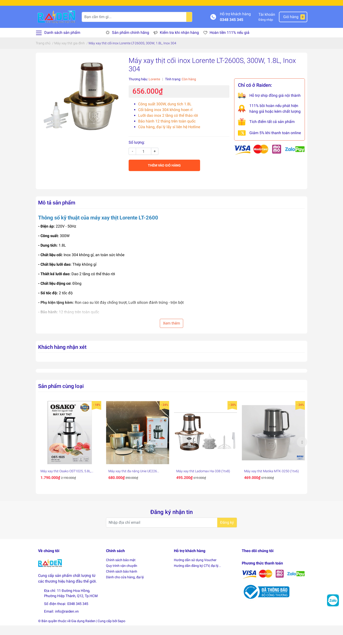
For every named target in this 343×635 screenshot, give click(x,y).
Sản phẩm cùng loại (61, 395)
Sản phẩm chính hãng (130, 42)
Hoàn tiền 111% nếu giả (229, 42)
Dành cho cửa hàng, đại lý (125, 587)
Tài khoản (266, 24)
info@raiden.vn (67, 621)
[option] (70, 451)
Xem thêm (171, 332)
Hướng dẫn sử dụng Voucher (195, 569)
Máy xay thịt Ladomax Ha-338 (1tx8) (203, 481)
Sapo (121, 630)
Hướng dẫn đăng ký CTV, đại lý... (197, 575)
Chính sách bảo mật (121, 569)
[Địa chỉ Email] (171, 532)
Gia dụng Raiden (83, 630)
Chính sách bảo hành (121, 581)
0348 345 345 (231, 29)
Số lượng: (137, 152)
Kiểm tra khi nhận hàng (179, 42)
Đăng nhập (265, 29)
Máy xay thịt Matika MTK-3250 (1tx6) (271, 481)
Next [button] (302, 451)
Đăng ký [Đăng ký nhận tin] (227, 531)
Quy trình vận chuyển (121, 575)
